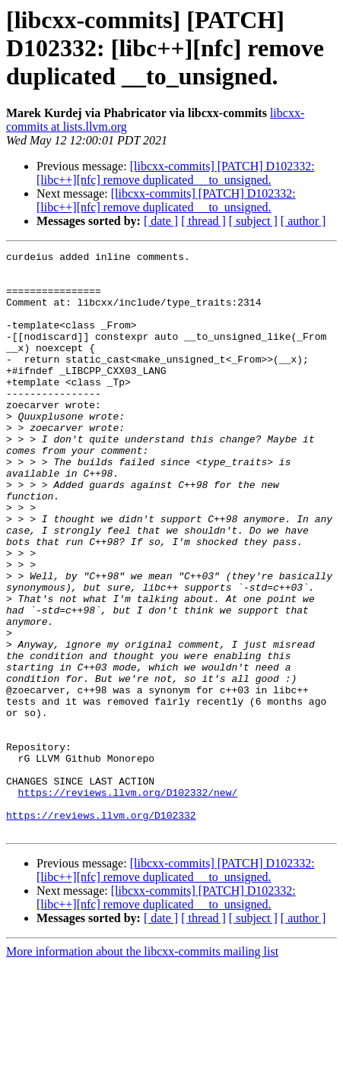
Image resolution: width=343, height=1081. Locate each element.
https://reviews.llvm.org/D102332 (101, 929)
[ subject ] (253, 220)
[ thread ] (203, 220)
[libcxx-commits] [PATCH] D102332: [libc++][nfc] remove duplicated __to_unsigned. (176, 173)
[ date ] (161, 220)
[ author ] (303, 220)
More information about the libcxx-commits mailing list (142, 1067)
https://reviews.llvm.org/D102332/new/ (128, 901)
